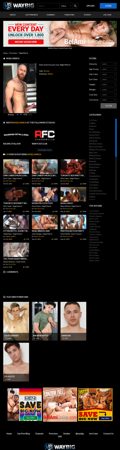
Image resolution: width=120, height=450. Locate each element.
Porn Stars (13, 53)
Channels (39, 428)
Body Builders (95, 164)
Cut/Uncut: (94, 100)
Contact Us (108, 428)
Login (108, 6)
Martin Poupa (94, 221)
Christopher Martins (96, 213)
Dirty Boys (93, 188)
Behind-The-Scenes (97, 149)
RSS (60, 431)
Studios (66, 428)
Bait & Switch (94, 138)
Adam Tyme (93, 219)
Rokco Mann (94, 255)
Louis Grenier (11, 330)
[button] (65, 6)
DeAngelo (93, 229)
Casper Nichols (95, 226)
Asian (91, 129)
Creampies (93, 179)
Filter (108, 106)
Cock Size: (93, 95)
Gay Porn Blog (23, 428)
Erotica (92, 199)
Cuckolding (94, 182)
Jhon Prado (93, 253)
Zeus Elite (9, 371)
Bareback (93, 141)
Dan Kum (66, 330)
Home (5, 53)
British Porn (94, 167)
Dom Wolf (93, 247)
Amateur (93, 126)
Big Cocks (93, 152)
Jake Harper (93, 237)
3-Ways (92, 123)
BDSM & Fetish (95, 143)
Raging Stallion (11, 231)
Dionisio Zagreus (95, 216)
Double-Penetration (97, 193)
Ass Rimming (94, 132)
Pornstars (53, 428)
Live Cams (93, 428)
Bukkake (92, 170)
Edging (92, 196)
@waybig (80, 428)
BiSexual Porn (95, 155)
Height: (92, 84)
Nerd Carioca (94, 245)
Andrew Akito (40, 330)
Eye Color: (93, 79)
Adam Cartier (94, 260)
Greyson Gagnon (95, 234)
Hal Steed (92, 224)
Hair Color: (93, 74)
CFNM (92, 173)
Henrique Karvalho (96, 242)
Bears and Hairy (96, 146)
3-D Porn (93, 120)
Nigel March (23, 53)
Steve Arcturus (94, 232)
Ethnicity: (93, 64)
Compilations (94, 176)
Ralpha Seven (94, 240)
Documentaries (95, 190)
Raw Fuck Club (11, 176)
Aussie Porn (94, 135)
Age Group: (94, 69)
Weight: (92, 90)
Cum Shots (93, 185)
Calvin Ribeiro (94, 250)
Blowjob (92, 161)
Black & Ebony (95, 158)
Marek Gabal (94, 258)
